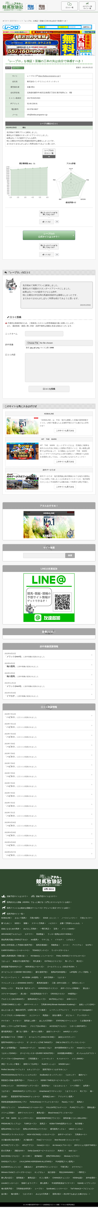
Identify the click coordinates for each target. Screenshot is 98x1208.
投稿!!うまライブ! (28, 1184)
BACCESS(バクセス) (9, 1157)
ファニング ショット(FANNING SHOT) (16, 984)
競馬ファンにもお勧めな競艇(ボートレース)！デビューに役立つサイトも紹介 (35, 908)
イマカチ (58, 941)
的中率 (8, 68)
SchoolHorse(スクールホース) (30, 1109)
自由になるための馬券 (10, 930)
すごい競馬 (43, 1179)
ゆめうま (72, 1152)
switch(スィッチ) (70, 1033)
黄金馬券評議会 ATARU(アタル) (14, 941)
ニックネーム (11, 335)
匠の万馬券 (5, 1152)
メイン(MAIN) (77, 1060)
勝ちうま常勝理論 (8, 1049)
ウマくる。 (46, 941)
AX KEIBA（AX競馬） (31, 979)
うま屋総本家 (85, 1022)
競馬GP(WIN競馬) (58, 973)
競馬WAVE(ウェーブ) (36, 1000)
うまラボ (4, 1092)
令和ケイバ (71, 1000)
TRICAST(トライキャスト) (12, 1136)
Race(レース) (67, 1103)
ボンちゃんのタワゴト (85, 1054)
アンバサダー (82, 1016)
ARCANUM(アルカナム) (10, 935)
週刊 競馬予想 (41, 973)
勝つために (5, 924)
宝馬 (55, 930)
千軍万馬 (64, 1168)
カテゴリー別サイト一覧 (89, 5)
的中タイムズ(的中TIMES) (84, 1146)
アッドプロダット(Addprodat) (13, 1016)
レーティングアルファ (59, 1011)
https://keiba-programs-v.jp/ (48, 76)
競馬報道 (19, 1179)
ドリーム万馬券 (7, 1114)
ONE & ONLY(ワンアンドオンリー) (70, 1044)
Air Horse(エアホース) (61, 1146)
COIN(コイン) (6, 1087)
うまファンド (70, 1092)
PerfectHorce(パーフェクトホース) (44, 1103)
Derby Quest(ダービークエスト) (40, 1152)
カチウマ (28, 935)
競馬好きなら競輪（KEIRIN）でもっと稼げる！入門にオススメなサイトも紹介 (35, 903)
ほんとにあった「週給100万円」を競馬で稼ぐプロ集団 (23, 1011)
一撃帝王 (81, 1173)
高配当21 (28, 1168)
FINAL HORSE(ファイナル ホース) (70, 957)
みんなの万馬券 (42, 1195)
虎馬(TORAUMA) (53, 1157)
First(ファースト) (43, 1141)
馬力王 (79, 962)
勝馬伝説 (31, 1179)
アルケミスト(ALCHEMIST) (12, 1000)
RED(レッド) (6, 989)
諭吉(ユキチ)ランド (66, 1038)
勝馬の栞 (40, 1114)
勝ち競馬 (43, 1184)
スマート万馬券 (38, 924)
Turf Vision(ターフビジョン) (81, 1190)
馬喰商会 (54, 946)
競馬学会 (45, 1087)
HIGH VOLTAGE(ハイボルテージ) (40, 1136)
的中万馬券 (48, 979)
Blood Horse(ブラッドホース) (60, 1114)
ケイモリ (16, 1022)
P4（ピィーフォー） (9, 979)
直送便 (4, 1098)
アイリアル (76, 946)
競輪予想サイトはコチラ (43, 897)
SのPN (88, 946)
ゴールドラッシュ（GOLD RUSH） (61, 968)
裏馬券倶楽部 (42, 984)
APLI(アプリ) (27, 1146)
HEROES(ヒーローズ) (34, 968)
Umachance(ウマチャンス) (50, 1092)
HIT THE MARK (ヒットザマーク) (16, 1119)
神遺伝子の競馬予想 (21, 962)
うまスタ (60, 979)
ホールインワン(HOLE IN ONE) (41, 1038)
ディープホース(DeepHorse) (12, 1060)
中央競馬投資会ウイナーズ (62, 1184)
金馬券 (86, 1087)
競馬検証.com (48, 1098)
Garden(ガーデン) (27, 1049)
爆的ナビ (82, 1076)
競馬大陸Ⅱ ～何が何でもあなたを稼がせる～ (71, 1195)
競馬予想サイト (18, 68)
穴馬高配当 (32, 1060)
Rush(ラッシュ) (48, 1065)
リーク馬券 (74, 1087)
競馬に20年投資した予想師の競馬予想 (16, 946)
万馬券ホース (80, 1136)
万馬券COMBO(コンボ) (10, 1006)
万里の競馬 (34, 919)
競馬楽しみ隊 (29, 1022)
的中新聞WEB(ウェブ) (63, 1049)
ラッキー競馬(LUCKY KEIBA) (59, 935)
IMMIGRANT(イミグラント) (24, 1092)
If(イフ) (83, 1092)
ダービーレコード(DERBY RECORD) (16, 973)
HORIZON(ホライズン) (47, 989)
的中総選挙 (90, 1179)
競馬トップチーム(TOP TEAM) (13, 1027)
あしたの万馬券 (45, 1022)
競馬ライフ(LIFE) (30, 1065)
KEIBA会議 (77, 1179)
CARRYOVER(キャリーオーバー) (14, 951)
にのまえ (70, 941)
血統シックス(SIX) (86, 1006)
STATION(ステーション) (66, 1022)
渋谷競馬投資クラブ (38, 995)
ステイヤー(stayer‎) (8, 995)
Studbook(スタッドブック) (50, 1076)
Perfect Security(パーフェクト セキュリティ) (19, 1071)
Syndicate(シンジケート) (56, 1190)
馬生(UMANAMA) (66, 1173)
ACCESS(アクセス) (57, 1027)
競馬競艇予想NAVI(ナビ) (11, 968)
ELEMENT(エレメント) (10, 1168)
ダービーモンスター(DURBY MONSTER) (36, 1054)
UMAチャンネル (75, 1130)
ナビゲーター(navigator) (81, 1011)
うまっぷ (4, 962)
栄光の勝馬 (56, 1016)
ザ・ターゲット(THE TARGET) (39, 1044)
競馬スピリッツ (7, 1109)
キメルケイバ (62, 1060)
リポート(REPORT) (77, 1027)
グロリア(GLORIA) (37, 1027)
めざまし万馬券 (29, 930)
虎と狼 (23, 995)
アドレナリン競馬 (65, 1098)
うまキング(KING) (8, 1054)
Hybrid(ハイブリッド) (86, 1184)
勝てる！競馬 (21, 1033)
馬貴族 (45, 1016)
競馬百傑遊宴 (41, 946)
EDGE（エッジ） (50, 919)
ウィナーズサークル (59, 951)
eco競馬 (34, 941)
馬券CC (61, 1152)
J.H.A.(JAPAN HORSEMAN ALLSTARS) (35, 1163)
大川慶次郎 (27, 1141)
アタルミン (31, 1081)
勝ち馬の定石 (6, 1179)
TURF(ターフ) (29, 1125)
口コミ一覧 (75, 5)
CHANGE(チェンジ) (61, 1179)
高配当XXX (19, 1152)
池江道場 (51, 1173)
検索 (70, 556)
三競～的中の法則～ (60, 984)
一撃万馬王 (44, 930)
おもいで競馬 (20, 919)
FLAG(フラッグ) (76, 1109)
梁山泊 (85, 989)
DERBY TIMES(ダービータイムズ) (54, 1081)
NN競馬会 (72, 995)
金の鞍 (4, 1195)
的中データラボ (64, 1136)
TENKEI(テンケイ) (39, 951)
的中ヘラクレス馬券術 (70, 989)
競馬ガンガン (77, 984)
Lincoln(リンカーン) (9, 1184)
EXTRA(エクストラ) (53, 962)
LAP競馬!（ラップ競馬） (80, 973)
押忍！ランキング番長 (10, 1065)
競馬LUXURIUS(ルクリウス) (34, 1130)
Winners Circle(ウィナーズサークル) (15, 1173)
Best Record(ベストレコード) (66, 1141)
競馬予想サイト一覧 (12, 914)
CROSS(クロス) (57, 995)
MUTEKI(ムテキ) (55, 1000)
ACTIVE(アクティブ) (9, 1146)
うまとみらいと (59, 1087)
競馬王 (42, 1125)
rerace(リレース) (83, 1049)
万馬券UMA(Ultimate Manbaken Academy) (58, 1006)
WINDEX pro (64, 1065)
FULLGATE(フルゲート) (56, 1109)
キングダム (38, 1173)
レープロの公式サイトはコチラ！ (49, 236)
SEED (17, 924)
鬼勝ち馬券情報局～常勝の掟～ (13, 957)
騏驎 (25, 924)
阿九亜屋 (36, 962)
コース (65, 946)
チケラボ (4, 1022)
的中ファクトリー (25, 1114)
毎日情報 (78, 1125)
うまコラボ (26, 1195)
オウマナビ (76, 1168)
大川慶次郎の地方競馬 (10, 1141)
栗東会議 (90, 1109)
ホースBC (26, 1157)
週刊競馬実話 (6, 1033)
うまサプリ (76, 1081)
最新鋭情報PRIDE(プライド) (47, 1119)
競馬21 (80, 1103)
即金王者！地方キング (25, 989)
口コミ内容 (10, 356)
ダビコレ (69, 1016)
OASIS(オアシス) (8, 1163)
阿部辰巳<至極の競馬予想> (12, 1081)
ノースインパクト (69, 919)
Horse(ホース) (42, 1146)
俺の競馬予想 (6, 1190)
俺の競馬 (14, 1195)
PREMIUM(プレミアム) (10, 1125)
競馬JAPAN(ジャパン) (10, 1130)
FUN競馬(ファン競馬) (64, 1163)
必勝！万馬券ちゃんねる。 (70, 924)
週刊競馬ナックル (57, 1130)
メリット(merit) (68, 930)
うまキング (69, 1076)
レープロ (38, 1190)
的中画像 (9, 346)
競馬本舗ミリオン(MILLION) (74, 1119)
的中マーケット (30, 1006)
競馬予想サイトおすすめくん (54, 1071)
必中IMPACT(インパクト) (46, 1168)
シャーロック (47, 1060)
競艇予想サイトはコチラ (14, 897)
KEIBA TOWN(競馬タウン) (60, 1125)
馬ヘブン (68, 962)
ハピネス (52, 924)
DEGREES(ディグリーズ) (27, 1087)
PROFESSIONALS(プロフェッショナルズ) (18, 1076)
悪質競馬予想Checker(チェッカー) (24, 1098)
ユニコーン (33, 1016)
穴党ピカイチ (85, 919)
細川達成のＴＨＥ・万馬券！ (12, 1038)
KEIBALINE (5, 919)
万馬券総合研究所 (23, 1190)
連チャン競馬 (36, 1033)
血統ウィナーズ (52, 1033)
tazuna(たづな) (44, 1049)
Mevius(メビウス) (71, 1157)
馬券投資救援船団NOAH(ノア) (13, 1103)
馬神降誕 (39, 935)
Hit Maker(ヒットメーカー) (41, 957)
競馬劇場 (38, 1157)
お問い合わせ (49, 890)
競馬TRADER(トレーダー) (11, 1044)
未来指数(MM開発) (64, 1054)
